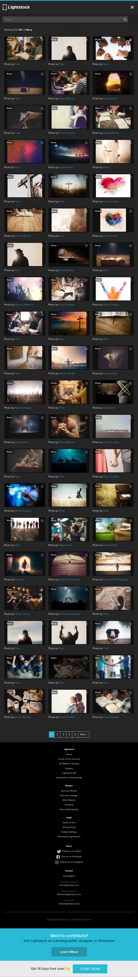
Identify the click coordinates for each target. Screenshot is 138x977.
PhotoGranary (66, 270)
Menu (132, 7)
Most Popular (69, 799)
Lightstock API (69, 772)
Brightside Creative (69, 579)
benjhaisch (109, 408)
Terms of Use (69, 822)
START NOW (90, 968)
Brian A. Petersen (24, 305)
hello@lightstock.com (69, 903)
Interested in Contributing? (69, 777)
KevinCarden (110, 98)
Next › (83, 734)
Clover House (22, 614)
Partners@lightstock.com (69, 894)
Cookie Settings (69, 831)
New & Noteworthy (69, 809)
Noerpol (19, 579)
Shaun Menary (67, 98)
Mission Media (67, 373)
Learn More (69, 951)
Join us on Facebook (71, 856)
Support (69, 768)
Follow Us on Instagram (71, 861)
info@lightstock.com (69, 885)
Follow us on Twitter (71, 851)
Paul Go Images (23, 408)
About (69, 754)
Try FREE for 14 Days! (69, 763)
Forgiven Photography (115, 579)
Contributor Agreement (69, 836)
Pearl (17, 64)
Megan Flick (65, 545)
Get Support (69, 875)
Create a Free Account (69, 758)
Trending (69, 804)
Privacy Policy (69, 827)
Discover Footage (69, 795)
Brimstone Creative (69, 614)
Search (125, 19)
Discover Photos (69, 790)
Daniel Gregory (23, 511)
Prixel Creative (67, 133)
